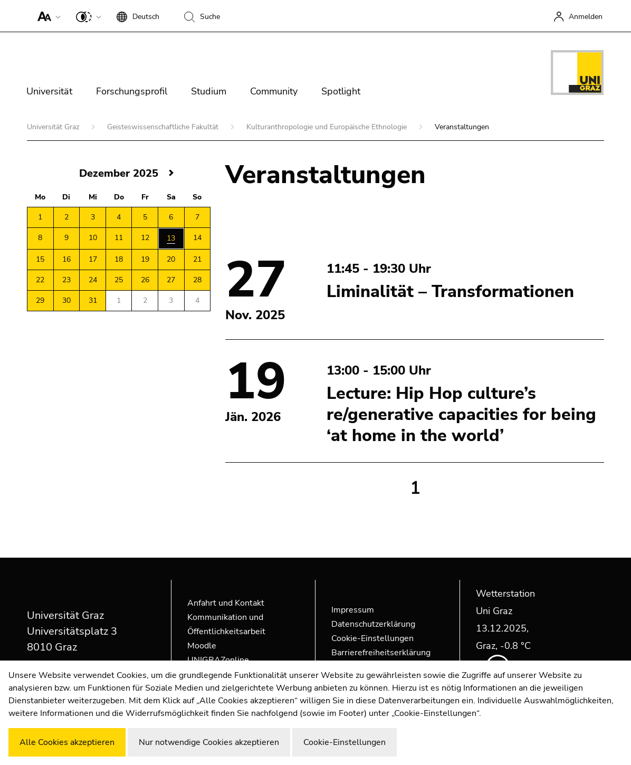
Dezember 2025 (118, 173)
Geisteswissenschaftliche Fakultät (164, 127)
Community (274, 91)
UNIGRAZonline (218, 660)
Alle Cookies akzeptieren (67, 742)
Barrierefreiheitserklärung (381, 652)
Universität (49, 91)
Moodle (201, 646)
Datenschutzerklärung (373, 624)
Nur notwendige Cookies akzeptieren (209, 742)
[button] (46, 16)
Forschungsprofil (131, 91)
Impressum (352, 610)
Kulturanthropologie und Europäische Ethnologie (327, 127)
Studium (208, 91)
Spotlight (340, 91)
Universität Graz (54, 127)
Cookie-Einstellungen (372, 638)
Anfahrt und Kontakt (225, 603)
